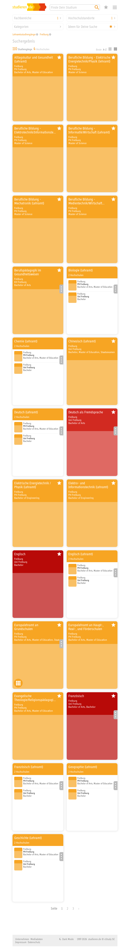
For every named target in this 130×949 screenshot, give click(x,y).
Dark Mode (68, 939)
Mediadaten (36, 939)
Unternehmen (22, 939)
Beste (99, 49)
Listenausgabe (110, 49)
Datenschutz (34, 942)
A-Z (105, 49)
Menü (114, 7)
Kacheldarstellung (115, 49)
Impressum (20, 942)
